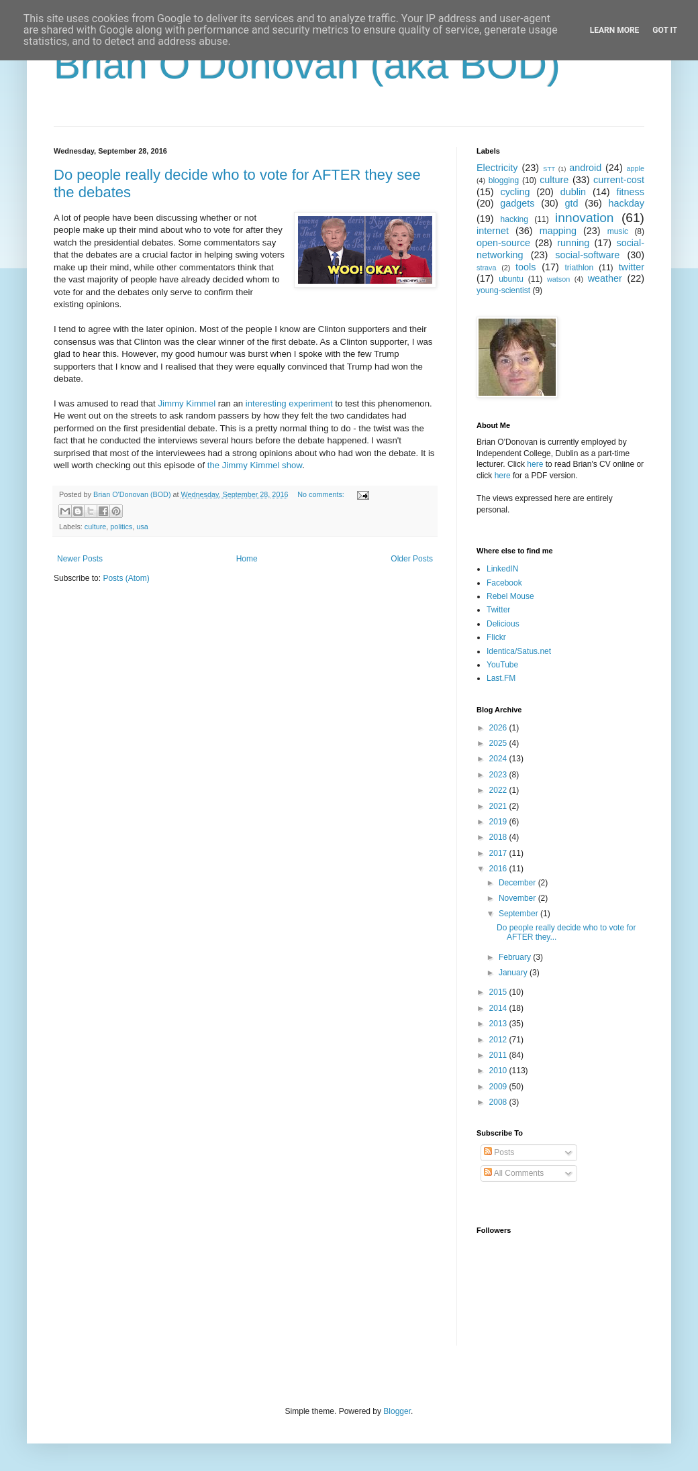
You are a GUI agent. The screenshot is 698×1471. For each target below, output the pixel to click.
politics (121, 527)
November (518, 898)
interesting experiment (289, 403)
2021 (499, 806)
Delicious (503, 624)
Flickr (496, 637)
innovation (584, 218)
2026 (499, 727)
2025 (499, 743)
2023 (499, 774)
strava (486, 268)
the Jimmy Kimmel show (254, 465)
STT (549, 168)
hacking (514, 219)
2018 (499, 837)
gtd (571, 203)
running (573, 242)
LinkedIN (502, 569)
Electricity (497, 167)
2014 (499, 1008)
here (535, 464)
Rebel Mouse (510, 596)
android (585, 167)
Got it (664, 30)
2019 (499, 821)
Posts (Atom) (126, 578)
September (519, 913)
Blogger (397, 1411)
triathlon (578, 267)
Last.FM (501, 678)
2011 (499, 1055)
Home (247, 558)
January (514, 972)
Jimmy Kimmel (186, 403)
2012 (499, 1039)
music (617, 231)
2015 (499, 992)
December (518, 882)
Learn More (615, 30)
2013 (499, 1023)
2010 (499, 1070)
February (516, 957)
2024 (499, 758)
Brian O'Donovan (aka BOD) (307, 64)
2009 (499, 1086)
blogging (504, 180)
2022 (499, 790)
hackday (626, 203)
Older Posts (412, 558)
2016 (499, 868)
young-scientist (503, 290)
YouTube (502, 664)
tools (525, 267)
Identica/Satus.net (519, 651)
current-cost (618, 179)
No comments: (321, 494)
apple (635, 168)
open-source (503, 242)
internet (493, 230)
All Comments (514, 1173)
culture (95, 527)
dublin (573, 191)
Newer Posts (80, 558)
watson (558, 279)
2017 (499, 853)
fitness (630, 191)
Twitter (498, 609)
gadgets (517, 203)
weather (605, 278)
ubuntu (511, 279)
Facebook (504, 583)
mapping (558, 230)
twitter (631, 267)
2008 (499, 1102)
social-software (587, 255)
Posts (499, 1152)
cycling (515, 191)
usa (142, 527)
